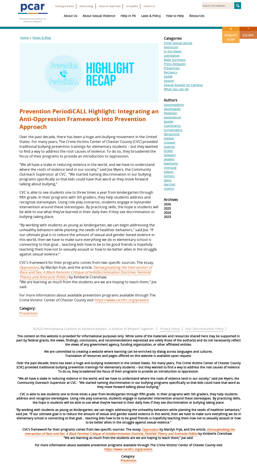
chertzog (170, 167)
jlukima (169, 146)
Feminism (171, 47)
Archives (171, 199)
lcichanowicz (173, 130)
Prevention (28, 313)
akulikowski (172, 109)
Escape (248, 32)
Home (24, 38)
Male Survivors (175, 60)
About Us (70, 16)
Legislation (172, 55)
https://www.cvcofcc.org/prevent (121, 300)
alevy (167, 180)
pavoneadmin (174, 105)
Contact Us (149, 6)
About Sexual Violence (99, 16)
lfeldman (170, 113)
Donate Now (231, 34)
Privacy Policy (170, 329)
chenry (169, 188)
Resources (196, 16)
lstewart (170, 155)
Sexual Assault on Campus (183, 85)
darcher (170, 184)
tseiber (169, 138)
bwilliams (171, 163)
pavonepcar (172, 117)
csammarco (172, 126)
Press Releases (175, 64)
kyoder (169, 121)
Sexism (169, 81)
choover (170, 142)
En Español (132, 6)
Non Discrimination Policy (204, 329)
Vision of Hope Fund (109, 6)
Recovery (170, 72)
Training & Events (64, 6)
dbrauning (172, 134)
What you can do (176, 89)
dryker (168, 151)
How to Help (175, 16)
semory (169, 176)
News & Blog (86, 6)
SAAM (168, 76)
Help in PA (128, 16)
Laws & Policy (151, 16)
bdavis (169, 172)
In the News (172, 51)
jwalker (169, 159)
